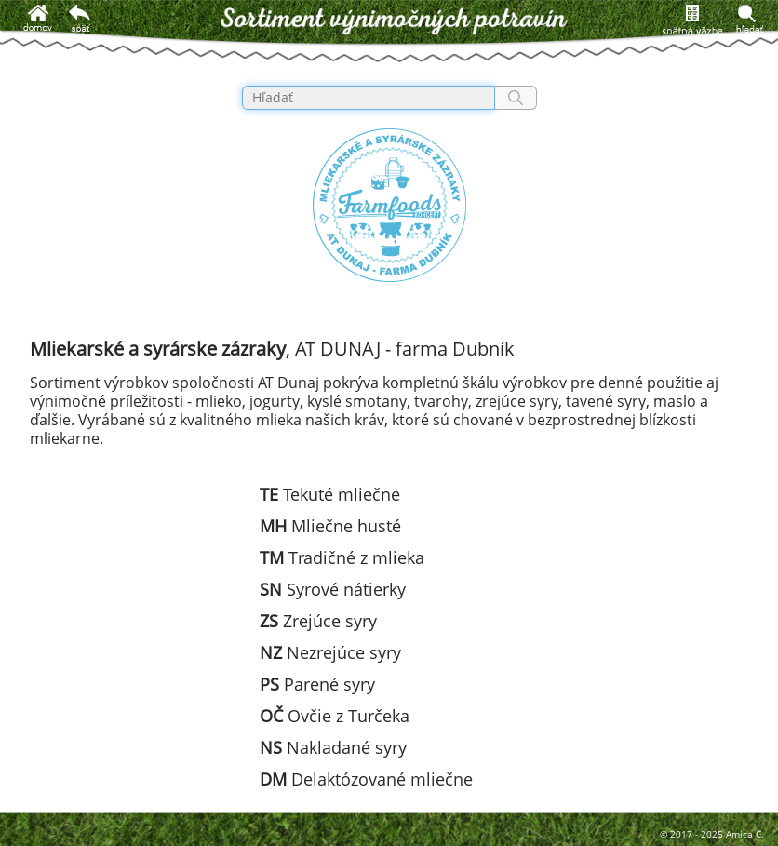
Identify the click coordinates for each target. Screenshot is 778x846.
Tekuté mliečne (330, 494)
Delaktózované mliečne (366, 779)
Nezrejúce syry (330, 652)
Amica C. (745, 833)
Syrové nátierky (333, 589)
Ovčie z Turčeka (334, 716)
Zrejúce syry (318, 621)
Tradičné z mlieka (342, 557)
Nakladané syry (333, 747)
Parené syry (317, 684)
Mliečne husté (330, 526)
